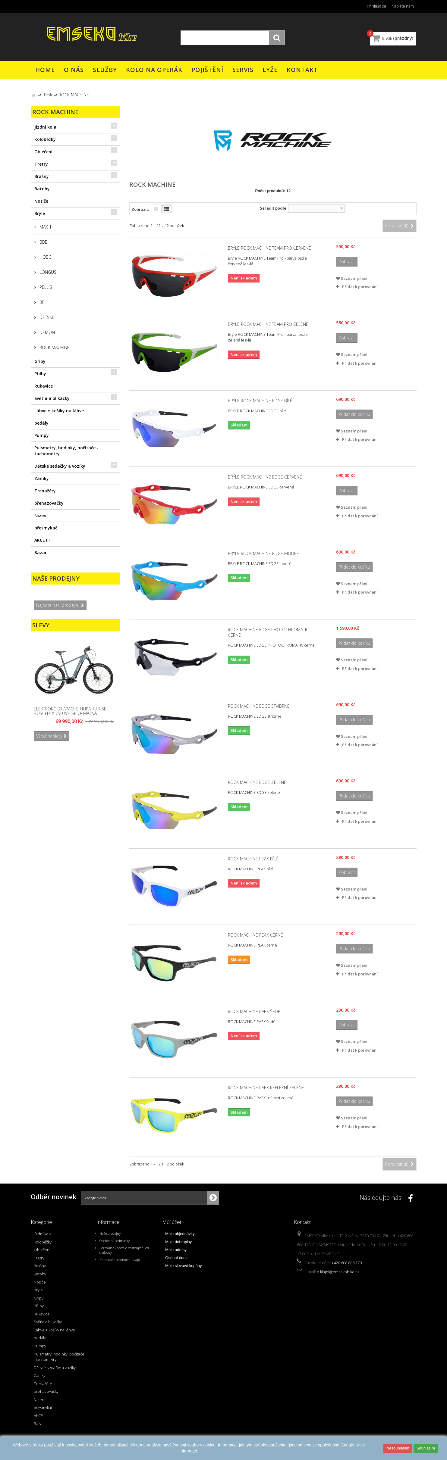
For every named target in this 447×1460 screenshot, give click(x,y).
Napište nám (403, 6)
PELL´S (45, 287)
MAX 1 (45, 227)
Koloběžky (45, 139)
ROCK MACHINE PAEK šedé (254, 1011)
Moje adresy (176, 1249)
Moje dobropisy (178, 1242)
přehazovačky (49, 503)
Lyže (270, 70)
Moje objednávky (180, 1233)
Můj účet (171, 1221)
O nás (74, 70)
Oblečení (43, 151)
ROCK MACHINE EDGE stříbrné (259, 706)
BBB (43, 242)
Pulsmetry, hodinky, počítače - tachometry (66, 451)
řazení (41, 515)
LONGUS (47, 272)
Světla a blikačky (52, 398)
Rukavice (43, 386)
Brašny (41, 176)
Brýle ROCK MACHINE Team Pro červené (269, 248)
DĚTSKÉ (46, 317)
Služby (105, 70)
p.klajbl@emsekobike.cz (338, 1271)
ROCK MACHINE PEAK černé (255, 935)
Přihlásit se (376, 6)
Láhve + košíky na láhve (59, 410)
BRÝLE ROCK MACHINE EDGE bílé (260, 401)
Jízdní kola (45, 127)
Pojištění (207, 70)
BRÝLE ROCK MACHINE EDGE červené (265, 477)
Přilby (40, 373)
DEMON (46, 332)
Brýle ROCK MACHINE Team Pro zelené (268, 324)
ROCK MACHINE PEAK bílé (253, 859)
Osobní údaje (176, 1258)
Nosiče (41, 201)
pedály (41, 423)
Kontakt (302, 70)
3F (41, 302)
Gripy (40, 361)
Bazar (40, 552)
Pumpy (41, 435)
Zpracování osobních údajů (119, 1259)
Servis (242, 70)
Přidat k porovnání (360, 286)
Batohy (42, 189)
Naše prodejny (56, 578)
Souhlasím (426, 1448)
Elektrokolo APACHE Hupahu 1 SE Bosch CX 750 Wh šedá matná (70, 711)
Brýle (39, 213)
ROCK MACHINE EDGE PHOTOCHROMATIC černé (268, 632)
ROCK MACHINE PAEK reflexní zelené (266, 1087)
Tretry (41, 164)
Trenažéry (45, 491)
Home (45, 70)
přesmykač (45, 528)
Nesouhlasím (397, 1448)
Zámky (41, 478)
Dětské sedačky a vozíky (59, 466)
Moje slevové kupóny (183, 1265)
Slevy (40, 625)
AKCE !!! (42, 540)
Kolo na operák (154, 70)
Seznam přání (351, 278)
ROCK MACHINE (54, 347)
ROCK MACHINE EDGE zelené (257, 782)
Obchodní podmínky (114, 1240)
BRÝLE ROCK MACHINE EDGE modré (263, 553)
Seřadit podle (273, 208)
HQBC (44, 257)
